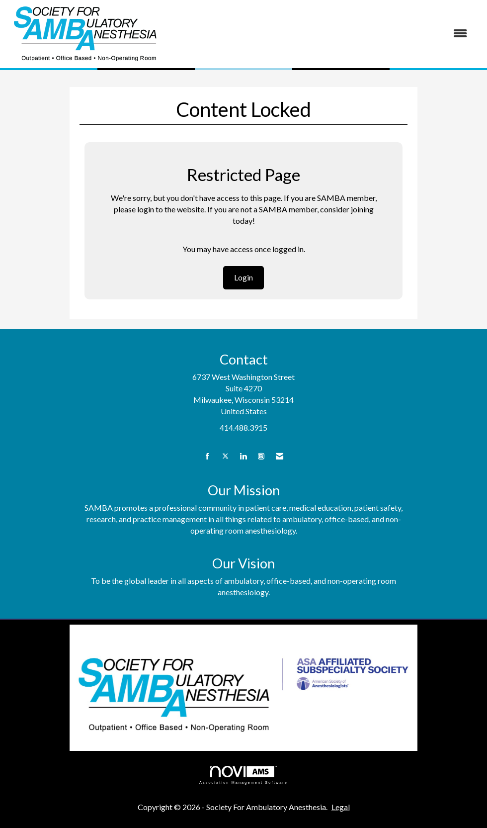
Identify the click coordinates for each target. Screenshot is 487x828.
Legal (340, 807)
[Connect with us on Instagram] (261, 456)
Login (243, 277)
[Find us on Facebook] (207, 456)
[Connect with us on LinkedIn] (243, 456)
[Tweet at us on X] (225, 456)
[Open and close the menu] (320, 33)
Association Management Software (243, 775)
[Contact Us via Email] (279, 456)
